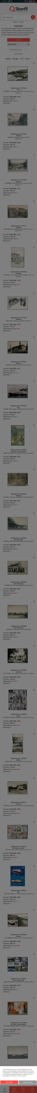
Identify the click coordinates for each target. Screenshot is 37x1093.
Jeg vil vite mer (27, 1082)
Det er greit (9, 1082)
